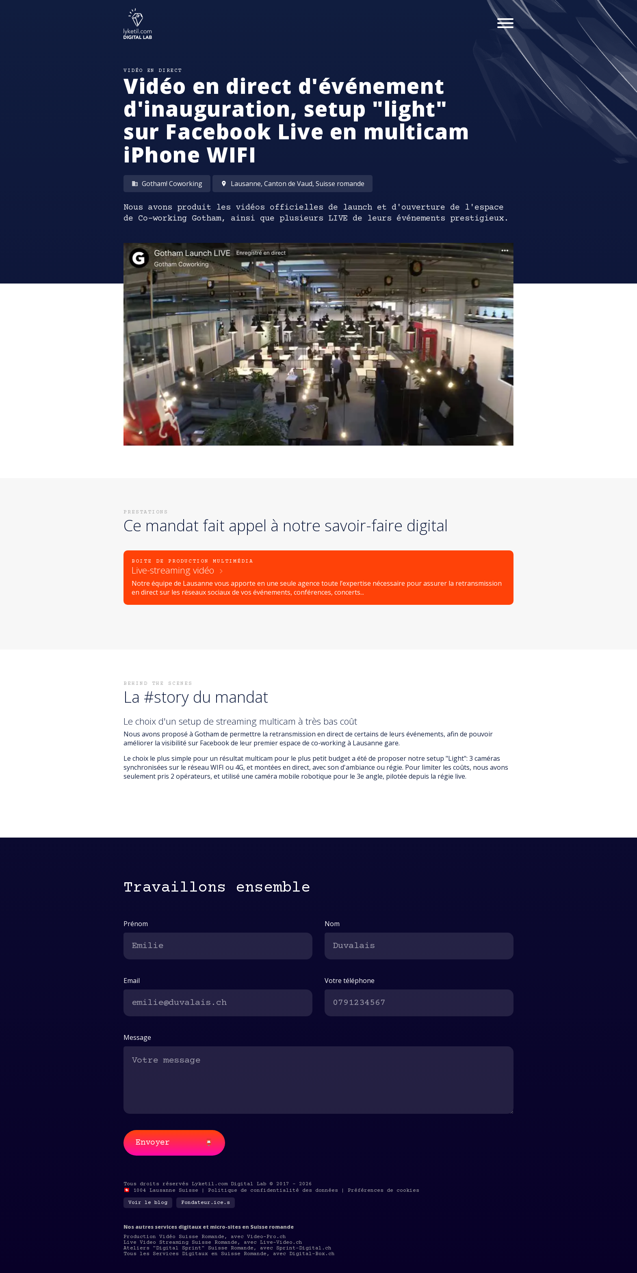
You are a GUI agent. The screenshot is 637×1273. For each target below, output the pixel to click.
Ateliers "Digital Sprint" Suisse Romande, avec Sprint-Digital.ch (228, 1248)
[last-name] (419, 946)
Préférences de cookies (383, 1190)
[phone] (419, 1002)
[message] (319, 1079)
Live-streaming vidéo (178, 570)
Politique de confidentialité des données (273, 1190)
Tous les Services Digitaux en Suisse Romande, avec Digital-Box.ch (229, 1254)
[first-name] (218, 946)
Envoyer (174, 1143)
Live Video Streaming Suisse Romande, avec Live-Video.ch (213, 1242)
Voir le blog (147, 1203)
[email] (218, 1002)
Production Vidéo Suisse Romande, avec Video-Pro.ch (205, 1237)
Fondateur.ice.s (205, 1203)
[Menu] (505, 23)
